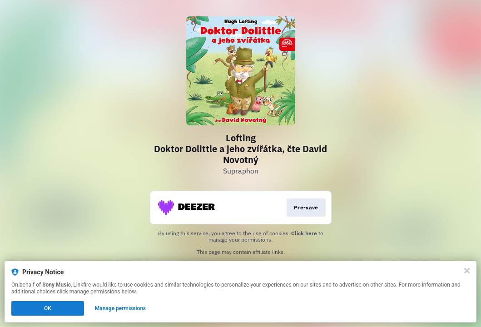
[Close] (467, 270)
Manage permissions (120, 308)
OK (47, 308)
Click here (304, 233)
